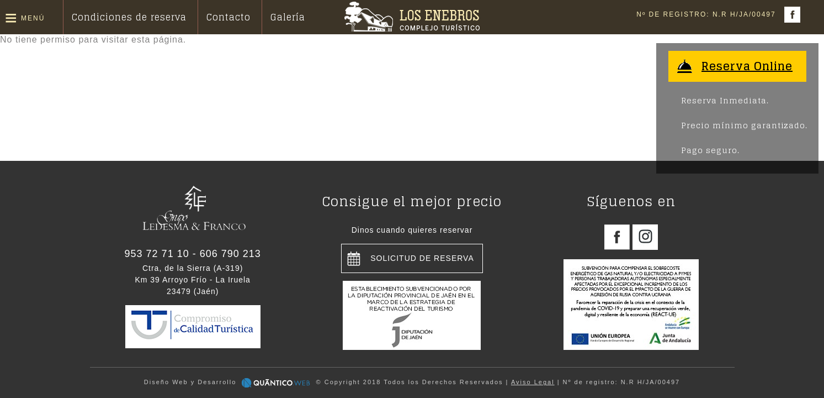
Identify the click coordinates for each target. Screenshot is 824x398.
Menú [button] (33, 18)
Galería (287, 17)
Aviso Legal (533, 382)
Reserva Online (747, 66)
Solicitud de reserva (422, 258)
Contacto (228, 17)
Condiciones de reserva (129, 17)
